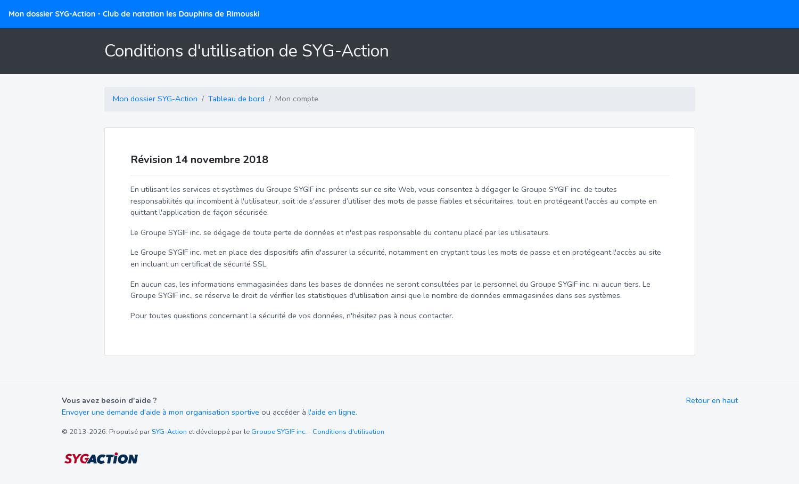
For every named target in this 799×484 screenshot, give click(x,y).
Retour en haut (712, 400)
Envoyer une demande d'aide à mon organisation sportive (160, 412)
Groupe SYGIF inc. (279, 432)
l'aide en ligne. (332, 412)
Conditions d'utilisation (348, 432)
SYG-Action (169, 432)
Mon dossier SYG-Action (134, 14)
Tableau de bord (236, 98)
